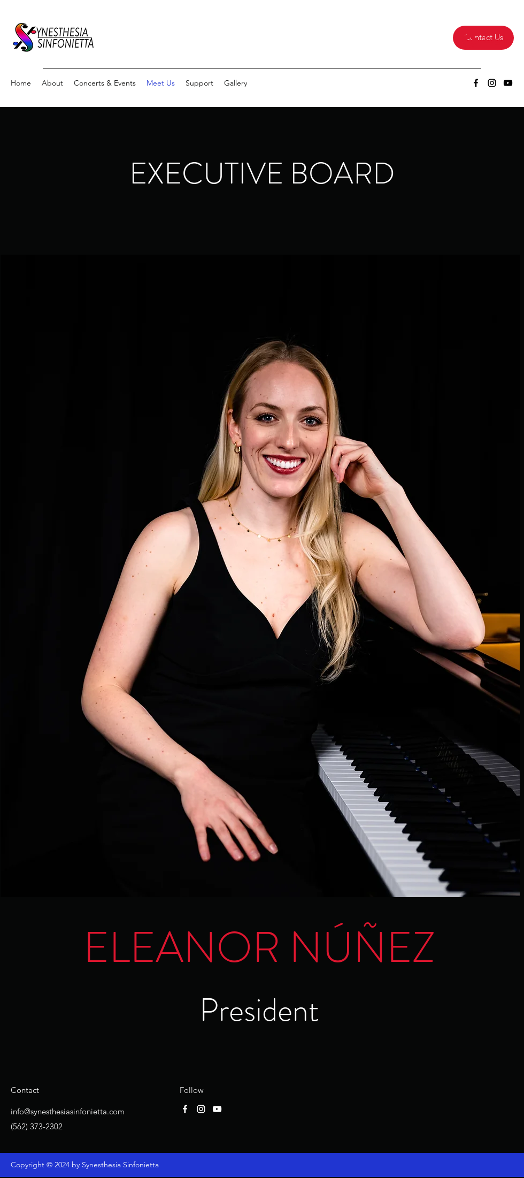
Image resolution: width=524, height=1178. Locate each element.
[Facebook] (476, 83)
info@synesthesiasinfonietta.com (68, 1111)
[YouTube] (508, 83)
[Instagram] (492, 83)
